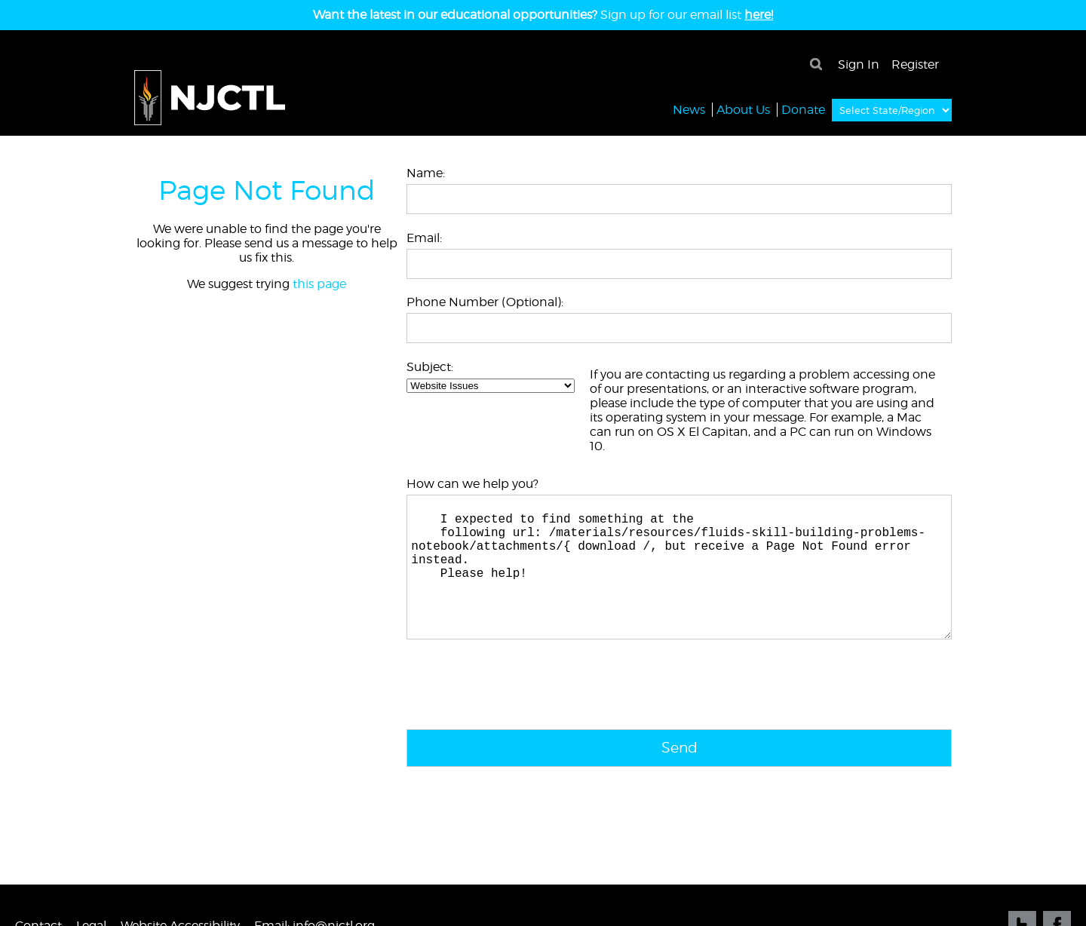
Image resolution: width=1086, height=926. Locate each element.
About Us (743, 109)
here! (758, 15)
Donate (803, 109)
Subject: (429, 367)
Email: (424, 238)
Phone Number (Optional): (484, 302)
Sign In (858, 64)
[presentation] (521, 718)
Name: (425, 173)
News (689, 109)
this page (319, 284)
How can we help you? (472, 484)
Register (915, 64)
